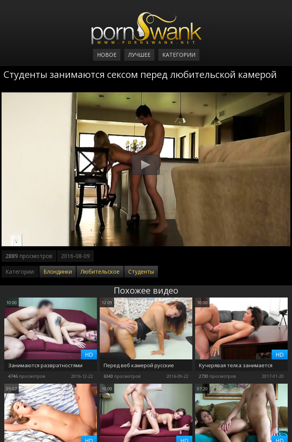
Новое (106, 54)
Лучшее (139, 54)
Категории (178, 54)
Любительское (100, 271)
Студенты (141, 271)
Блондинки (57, 271)
